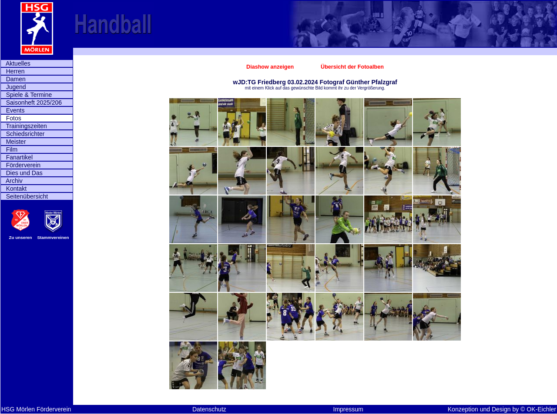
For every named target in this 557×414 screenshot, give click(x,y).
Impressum (348, 409)
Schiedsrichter (22, 133)
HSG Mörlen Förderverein (36, 409)
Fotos (11, 118)
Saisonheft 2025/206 (31, 102)
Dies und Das (22, 172)
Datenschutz (209, 409)
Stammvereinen (53, 237)
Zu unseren (20, 237)
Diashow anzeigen (270, 67)
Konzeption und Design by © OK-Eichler (502, 409)
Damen (13, 79)
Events (12, 110)
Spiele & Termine (26, 94)
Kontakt (14, 188)
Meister (13, 141)
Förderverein (20, 165)
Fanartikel (17, 157)
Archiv (12, 180)
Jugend (13, 86)
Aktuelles (15, 63)
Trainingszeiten (24, 126)
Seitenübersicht (24, 196)
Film (9, 149)
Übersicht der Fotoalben (352, 67)
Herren (12, 71)
